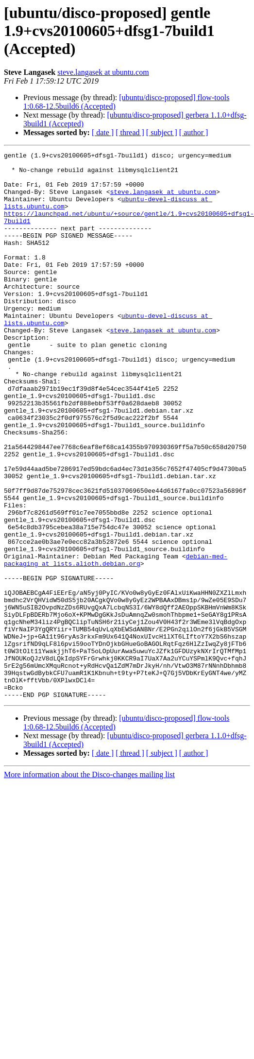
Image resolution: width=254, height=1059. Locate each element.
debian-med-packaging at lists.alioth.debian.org (115, 616)
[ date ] (103, 132)
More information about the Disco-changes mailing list (89, 857)
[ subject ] (161, 132)
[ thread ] (130, 132)
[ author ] (193, 132)
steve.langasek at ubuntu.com (103, 72)
